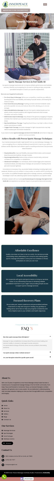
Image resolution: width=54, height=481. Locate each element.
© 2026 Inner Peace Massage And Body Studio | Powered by (27, 473)
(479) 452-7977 (10, 460)
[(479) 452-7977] (3, 460)
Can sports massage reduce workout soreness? (16, 353)
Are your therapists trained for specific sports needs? (18, 357)
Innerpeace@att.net (11, 464)
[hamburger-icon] (45, 4)
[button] (27, 337)
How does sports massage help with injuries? (16, 337)
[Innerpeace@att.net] (3, 465)
